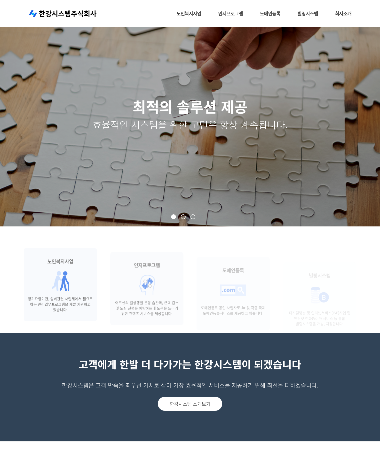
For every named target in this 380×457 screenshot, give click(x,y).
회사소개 (343, 13)
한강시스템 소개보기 (190, 412)
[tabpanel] (190, 113)
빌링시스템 (307, 13)
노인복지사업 (188, 13)
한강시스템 (63, 14)
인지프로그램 (230, 13)
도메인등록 (270, 13)
